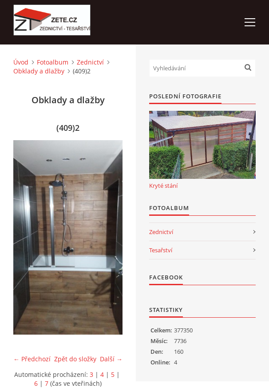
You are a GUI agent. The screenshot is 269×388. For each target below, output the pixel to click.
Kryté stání (163, 186)
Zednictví (90, 62)
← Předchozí (32, 359)
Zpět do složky (75, 359)
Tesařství (160, 250)
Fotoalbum (52, 62)
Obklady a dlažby (38, 71)
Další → (111, 359)
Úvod (20, 62)
